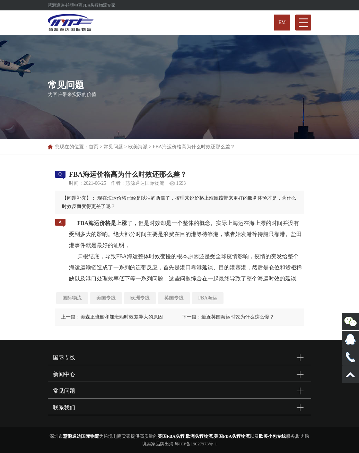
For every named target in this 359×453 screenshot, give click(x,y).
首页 (93, 146)
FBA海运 (207, 297)
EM (282, 22)
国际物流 (72, 297)
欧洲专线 (140, 297)
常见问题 (113, 146)
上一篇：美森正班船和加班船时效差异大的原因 (112, 317)
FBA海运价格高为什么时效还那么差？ (194, 146)
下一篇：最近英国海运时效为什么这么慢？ (228, 317)
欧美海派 (138, 146)
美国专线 (106, 297)
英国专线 (174, 297)
